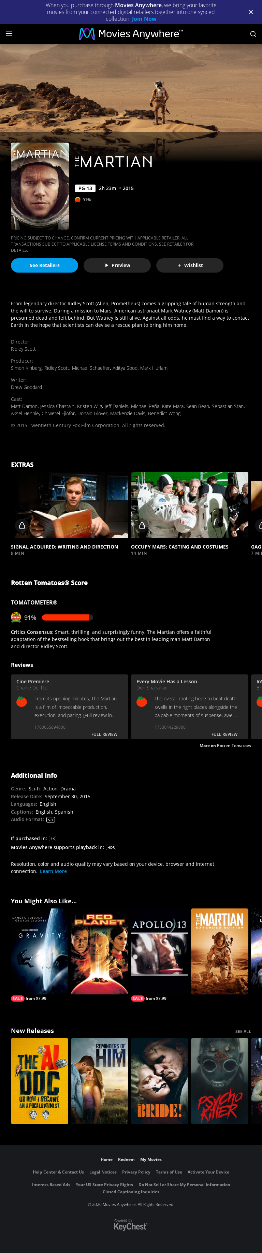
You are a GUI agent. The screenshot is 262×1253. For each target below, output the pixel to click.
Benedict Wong (164, 413)
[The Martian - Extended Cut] (219, 951)
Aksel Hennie (25, 413)
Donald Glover (92, 413)
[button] (69, 505)
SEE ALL (243, 1031)
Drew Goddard (26, 387)
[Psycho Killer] (219, 1081)
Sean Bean (197, 406)
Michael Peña (145, 406)
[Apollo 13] (159, 955)
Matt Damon (24, 406)
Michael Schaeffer (91, 368)
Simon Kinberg (26, 368)
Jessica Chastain (57, 406)
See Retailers (45, 265)
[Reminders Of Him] (99, 1081)
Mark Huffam (154, 368)
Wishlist (190, 265)
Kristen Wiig (89, 406)
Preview (117, 265)
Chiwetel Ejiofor (58, 413)
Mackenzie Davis (127, 413)
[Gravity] (39, 955)
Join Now (144, 19)
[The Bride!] (159, 1081)
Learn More (53, 871)
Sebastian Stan (228, 406)
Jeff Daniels (116, 406)
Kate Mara (173, 406)
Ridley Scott (23, 349)
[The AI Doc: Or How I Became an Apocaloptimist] (39, 1081)
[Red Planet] (99, 951)
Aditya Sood (125, 368)
